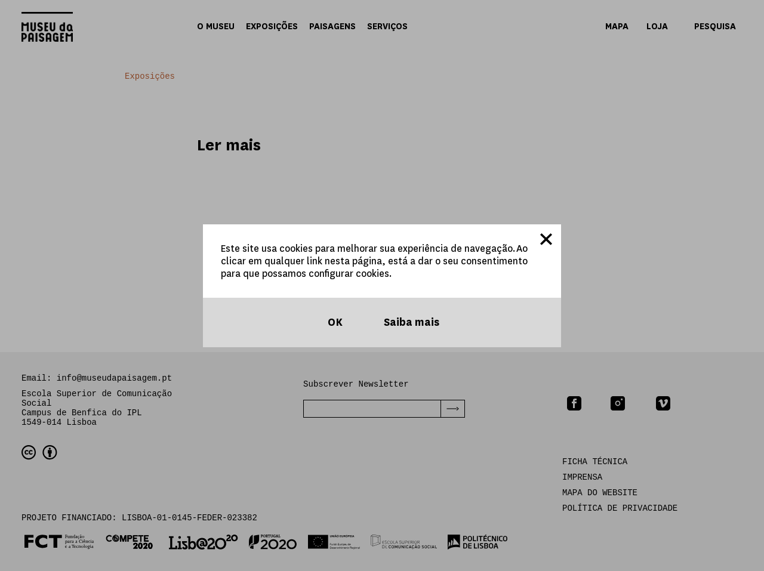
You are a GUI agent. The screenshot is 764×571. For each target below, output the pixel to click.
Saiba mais (410, 322)
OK (334, 322)
